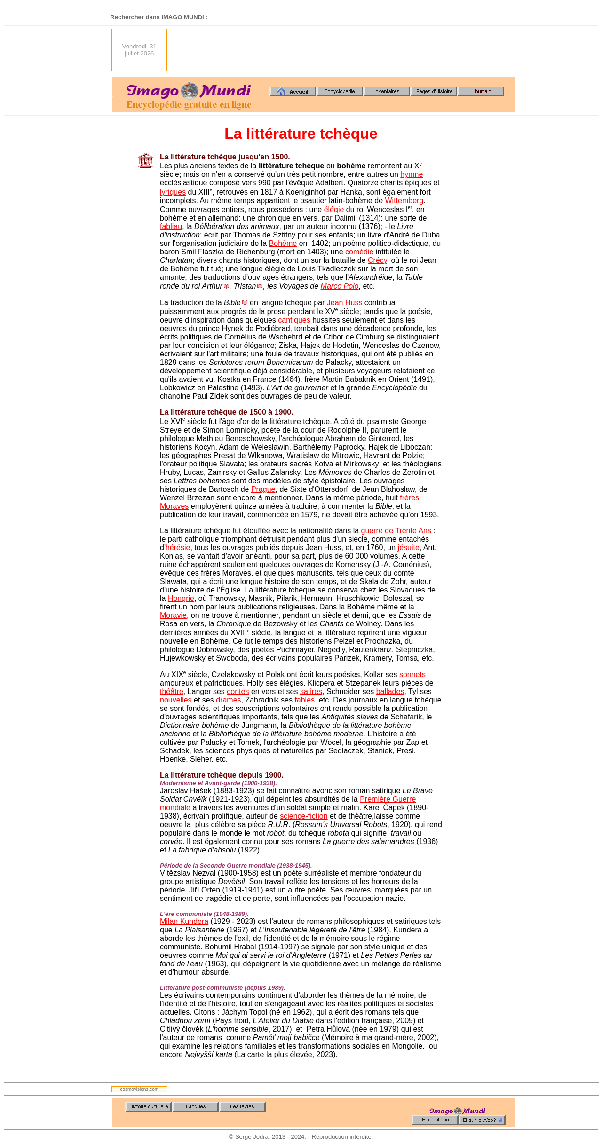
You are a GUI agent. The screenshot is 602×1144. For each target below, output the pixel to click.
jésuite (409, 548)
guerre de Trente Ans (396, 531)
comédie (359, 252)
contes (238, 691)
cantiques (294, 320)
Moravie (173, 615)
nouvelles (176, 700)
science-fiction (303, 816)
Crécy (377, 260)
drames (228, 700)
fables (304, 700)
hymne (411, 174)
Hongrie (181, 598)
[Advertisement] (344, 50)
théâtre (171, 691)
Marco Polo (340, 286)
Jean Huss (345, 303)
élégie (334, 209)
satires (311, 691)
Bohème (283, 243)
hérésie (178, 548)
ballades (390, 691)
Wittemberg (404, 201)
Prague (263, 489)
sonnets (412, 675)
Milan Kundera (184, 921)
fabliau (171, 226)
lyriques (173, 192)
